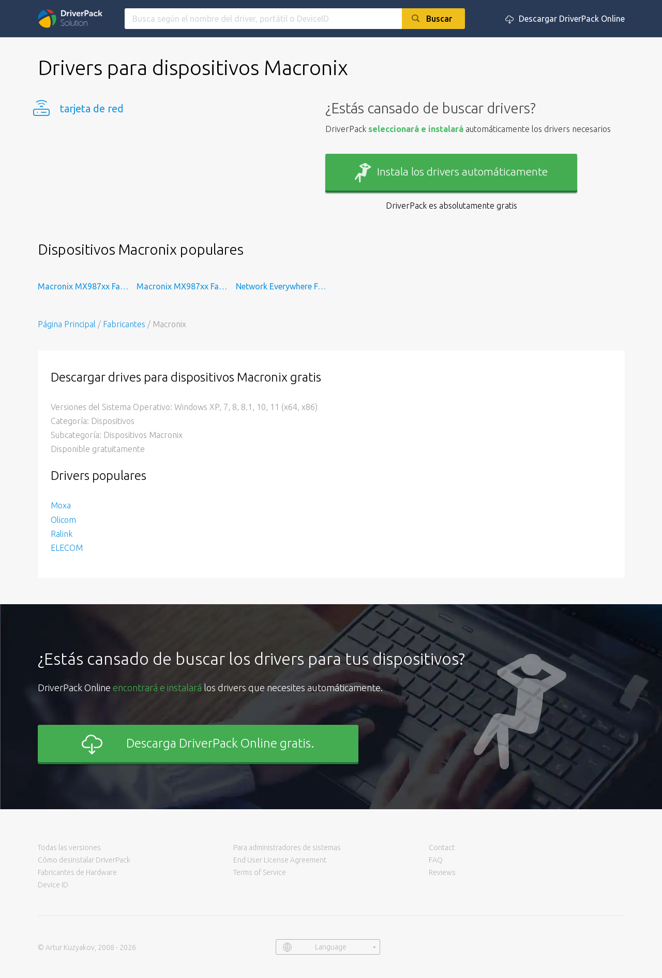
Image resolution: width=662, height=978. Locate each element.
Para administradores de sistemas (287, 847)
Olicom (63, 519)
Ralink (61, 533)
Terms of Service (259, 872)
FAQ (436, 860)
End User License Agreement (279, 860)
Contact (442, 847)
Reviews (442, 872)
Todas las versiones (69, 847)
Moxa (61, 505)
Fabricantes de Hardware (77, 872)
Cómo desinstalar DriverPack (84, 860)
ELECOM (67, 547)
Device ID (53, 885)
